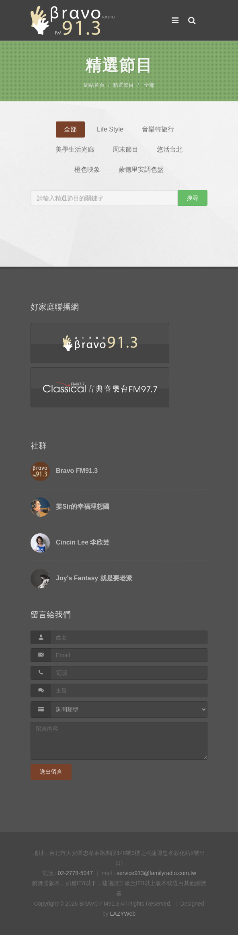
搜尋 (192, 198)
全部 (149, 85)
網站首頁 (94, 85)
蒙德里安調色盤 (141, 169)
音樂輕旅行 (158, 129)
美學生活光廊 (74, 149)
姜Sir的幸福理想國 (82, 506)
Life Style (110, 129)
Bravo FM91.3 (77, 470)
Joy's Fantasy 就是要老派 (94, 578)
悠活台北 (170, 149)
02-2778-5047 (75, 873)
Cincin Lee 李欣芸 (82, 542)
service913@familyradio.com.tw (156, 873)
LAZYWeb (123, 913)
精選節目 (123, 85)
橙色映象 (87, 169)
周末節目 (125, 149)
